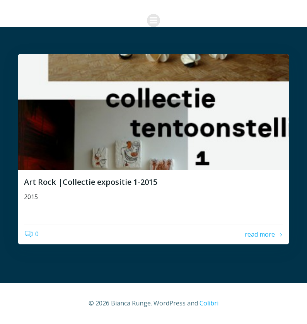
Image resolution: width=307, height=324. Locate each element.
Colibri (209, 303)
